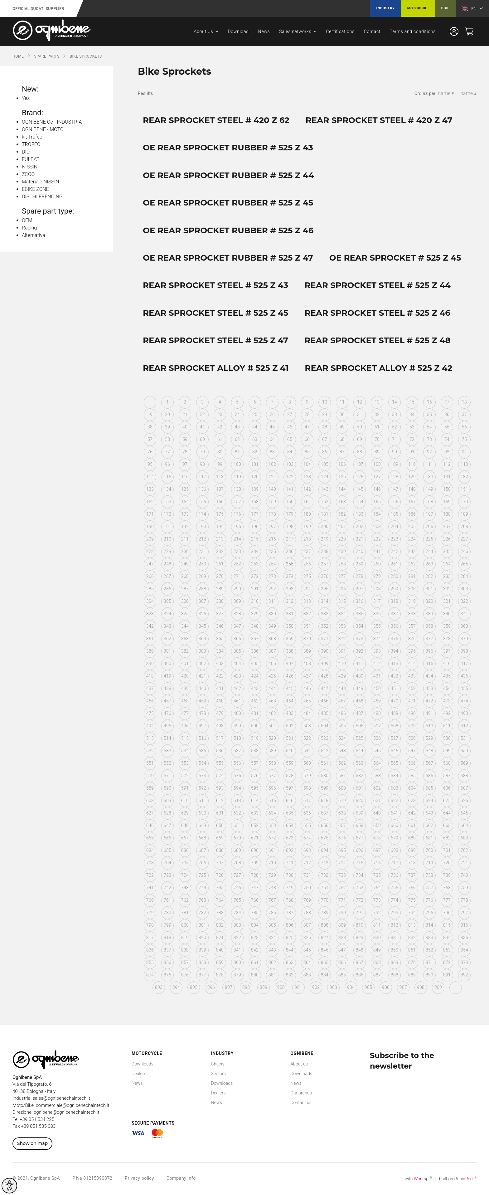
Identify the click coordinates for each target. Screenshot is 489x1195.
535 (202, 750)
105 (324, 464)
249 (185, 563)
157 (237, 501)
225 (429, 538)
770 (324, 900)
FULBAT (30, 159)
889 (412, 974)
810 (359, 925)
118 (220, 476)
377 (429, 638)
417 (464, 663)
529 (429, 738)
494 (150, 725)
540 (289, 750)
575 (237, 775)
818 (167, 937)
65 (289, 439)
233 (237, 551)
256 (307, 563)
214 (237, 538)
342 (150, 626)
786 (272, 912)
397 (447, 651)
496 (185, 725)
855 (150, 962)
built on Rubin (458, 1178)
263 (429, 563)
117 (202, 476)
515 (185, 738)
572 (185, 775)
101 (255, 464)
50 (359, 426)
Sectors (218, 1073)
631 (220, 812)
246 (464, 551)
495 (167, 725)
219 (324, 538)
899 (263, 987)
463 (272, 700)
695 (342, 850)
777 (447, 900)
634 (272, 812)
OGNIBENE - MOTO (43, 129)
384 (220, 651)
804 (255, 925)
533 (167, 750)
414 (412, 663)
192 (185, 526)
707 (220, 862)
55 (446, 426)
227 (464, 538)
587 (447, 775)
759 (464, 887)
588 (464, 775)
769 (307, 900)
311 (272, 601)
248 (167, 563)
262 (412, 563)
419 (167, 675)
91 (411, 451)
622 (394, 800)
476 (167, 713)
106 (342, 464)
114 (150, 476)
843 (272, 949)
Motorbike (418, 8)
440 (202, 688)
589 (150, 788)
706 (202, 862)
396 (429, 651)
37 (464, 414)
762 (185, 900)
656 (324, 825)
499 (237, 725)
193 (202, 526)
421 (202, 675)
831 (394, 937)
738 (429, 875)
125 (342, 476)
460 (220, 700)
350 (289, 626)
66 (307, 439)
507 (377, 725)
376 (412, 638)
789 (324, 912)
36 (446, 414)
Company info (181, 1178)
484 (307, 713)
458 (185, 700)
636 (307, 812)
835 (464, 937)
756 (412, 887)
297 (359, 588)
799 (167, 925)
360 (464, 626)
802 (220, 925)
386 (255, 651)
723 (167, 875)
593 (220, 788)
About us (299, 1063)
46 (289, 426)
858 (202, 962)
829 (359, 937)
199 (307, 526)
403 (220, 663)
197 (272, 526)
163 (342, 501)
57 (150, 439)
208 (464, 526)
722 (150, 875)
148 (412, 489)
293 (289, 588)
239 (342, 551)
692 (289, 850)
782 (202, 912)
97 (184, 464)
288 (202, 588)
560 (307, 763)
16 (429, 401)
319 (412, 601)
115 (167, 476)
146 (377, 489)
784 (237, 912)
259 (359, 563)
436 (464, 675)
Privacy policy (139, 1178)
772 (359, 900)
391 (342, 651)
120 (255, 476)
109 (394, 464)
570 (150, 775)
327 (220, 613)
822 (237, 937)
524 (342, 738)
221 (359, 538)
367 (255, 638)
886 (359, 974)
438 (167, 688)
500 (255, 725)
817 (150, 937)
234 (255, 551)
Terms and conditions (413, 31)
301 (429, 588)
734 (359, 875)
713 (324, 862)
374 (377, 638)
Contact (372, 31)
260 (377, 563)
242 (394, 551)
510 (429, 725)
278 (359, 576)
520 (272, 738)
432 (394, 675)
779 (150, 912)
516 (202, 738)
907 (403, 987)
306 (185, 601)
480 (237, 713)
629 (185, 812)
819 (185, 937)
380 (150, 651)
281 (412, 576)
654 (289, 825)
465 (307, 700)
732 (324, 875)
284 (464, 576)
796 (447, 912)
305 (167, 601)
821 (220, 937)
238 (324, 551)
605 (429, 788)
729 (272, 875)
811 (377, 925)
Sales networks (295, 31)
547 (412, 750)
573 (202, 775)
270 (220, 576)
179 (289, 514)
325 (185, 613)
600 (342, 788)
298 (377, 588)
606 (447, 788)
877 (202, 974)
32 (377, 414)
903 (333, 987)
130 (429, 476)
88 (359, 451)
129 (412, 476)
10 (324, 401)
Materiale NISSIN (40, 182)
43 (237, 426)
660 (394, 825)
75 (464, 439)
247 (150, 563)
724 (185, 875)
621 (377, 800)
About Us (203, 31)
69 (359, 439)
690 (255, 850)
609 (167, 800)
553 (185, 763)
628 (167, 812)
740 (464, 875)
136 (202, 489)
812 (394, 925)
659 (377, 825)
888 (394, 974)
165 (377, 501)
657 (342, 825)
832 (412, 937)
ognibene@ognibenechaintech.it (66, 1112)
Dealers (139, 1073)
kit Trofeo (32, 137)
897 (228, 987)
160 (289, 501)
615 (272, 800)
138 (237, 489)
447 (324, 688)
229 (167, 551)
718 (412, 862)
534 (185, 750)
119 (237, 476)
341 (464, 613)
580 (324, 775)
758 (447, 887)
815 (447, 925)
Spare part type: (48, 211)
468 (359, 700)
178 (272, 514)
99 (219, 464)
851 (412, 949)
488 (377, 713)
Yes (26, 98)
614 (255, 800)
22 (202, 414)
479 (220, 713)
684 (150, 850)
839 (202, 949)
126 (359, 476)
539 (272, 750)
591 (185, 788)
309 (237, 601)
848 (359, 949)
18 (464, 401)
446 (307, 688)
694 (324, 850)
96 (167, 464)
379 (464, 638)
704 (167, 862)
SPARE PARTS (46, 56)
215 (255, 538)
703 (150, 862)
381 (167, 651)
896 (211, 987)
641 (394, 812)
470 (394, 700)
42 (219, 426)
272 (255, 576)
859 (220, 962)
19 (150, 414)
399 (150, 663)
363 (185, 638)
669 (220, 837)
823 (255, 937)
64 (272, 439)
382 (185, 651)
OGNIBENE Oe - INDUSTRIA (52, 122)
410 (342, 663)
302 (447, 588)
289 (220, 588)
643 (429, 812)
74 (446, 439)
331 (289, 613)
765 (237, 900)
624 (429, 800)
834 (447, 937)
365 (220, 638)
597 (289, 788)
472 (429, 700)
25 (254, 414)
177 (255, 514)
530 (447, 738)
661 (412, 825)
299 (394, 588)
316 (359, 601)
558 (272, 763)
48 (324, 426)
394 (394, 651)
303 (464, 588)
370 (307, 638)
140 (272, 489)
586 (429, 775)
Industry (385, 8)
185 (394, 514)
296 (342, 588)
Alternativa (33, 235)
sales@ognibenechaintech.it (61, 1098)
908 (420, 987)
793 (394, 912)
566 (412, 763)
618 (324, 800)
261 (394, 563)
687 (202, 850)
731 (307, 875)
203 (377, 526)
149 (429, 489)
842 (255, 949)
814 (429, 925)
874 (150, 974)
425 (272, 675)
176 (237, 514)
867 (359, 962)
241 (377, 551)
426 (289, 675)
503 (307, 725)
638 (342, 812)
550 (464, 750)
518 (237, 738)
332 (307, 613)
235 (272, 551)
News (264, 31)
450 (377, 688)
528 (412, 738)
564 (377, 763)
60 (202, 439)
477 (185, 713)
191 (167, 526)
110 (412, 464)
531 (464, 738)
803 (237, 925)
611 (202, 800)
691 (272, 850)
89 (377, 451)
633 (255, 812)
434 (429, 675)
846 (324, 949)
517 (220, 738)
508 (394, 725)
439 (185, 688)
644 (447, 812)
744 (202, 887)
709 (255, 862)
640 (377, 812)
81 (237, 451)
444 (272, 688)
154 (185, 501)
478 (202, 713)
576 (255, 775)
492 (447, 713)
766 (255, 900)
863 (289, 962)
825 (289, 937)
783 (220, 912)
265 (464, 563)
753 (359, 887)
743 (185, 887)
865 (324, 962)
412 (377, 663)
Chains (218, 1063)
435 (447, 675)
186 (412, 514)
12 (359, 401)
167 (412, 501)
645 (464, 812)
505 (342, 725)
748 (272, 887)
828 (342, 937)
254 (272, 563)
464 (289, 700)
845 (307, 949)
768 (289, 900)
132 (464, 476)
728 (255, 875)
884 (324, 974)
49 (342, 426)
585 (412, 775)
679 (394, 837)
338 (412, 613)
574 (220, 775)
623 (412, 800)
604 (412, 788)
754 (377, 887)
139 (255, 489)
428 (324, 675)
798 (150, 925)
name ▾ (446, 93)
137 (220, 489)
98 (202, 464)
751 (324, 887)
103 (289, 464)
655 (307, 825)
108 (377, 464)
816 (464, 925)
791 (359, 912)
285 (150, 588)
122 (289, 476)
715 (359, 862)
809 (342, 925)
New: (30, 89)
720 (447, 862)
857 (185, 962)
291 (255, 588)
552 (167, 763)
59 (184, 439)
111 (429, 464)
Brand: (32, 112)
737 (412, 875)
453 (429, 688)
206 (429, 526)
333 (324, 613)
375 (394, 638)
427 (307, 675)
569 (464, 763)
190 (150, 526)
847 (342, 949)
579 (307, 775)
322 (464, 601)
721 (464, 862)
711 (289, 862)
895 (193, 987)
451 (394, 688)
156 (220, 501)
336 (377, 613)
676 (342, 837)
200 (324, 526)
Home (18, 56)
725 (202, 875)
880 (255, 974)
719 (429, 862)
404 (237, 663)
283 (447, 576)
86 (324, 451)
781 (185, 912)
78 (184, 451)
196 (255, 526)
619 (342, 800)
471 (412, 700)
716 (377, 862)
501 (272, 725)
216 (272, 538)
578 (289, 775)
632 (237, 812)
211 (185, 538)
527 (394, 738)
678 (377, 837)
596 (272, 788)
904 (351, 987)
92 (429, 451)
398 (464, 651)
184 (377, 514)
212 (202, 538)
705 (185, 862)
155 (202, 501)
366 (237, 638)
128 (394, 476)
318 (394, 601)
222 (377, 538)
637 (324, 812)
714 (342, 862)
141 (289, 489)
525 (359, 738)
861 (255, 962)
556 (237, 763)
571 (167, 775)
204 (394, 526)
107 (359, 464)
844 (289, 949)
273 (272, 576)
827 (324, 937)
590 (167, 788)
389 (307, 651)
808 (324, 925)
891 (447, 974)
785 (255, 912)
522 (307, 738)
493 (464, 713)
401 (185, 663)
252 (237, 563)
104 (307, 464)
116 (185, 476)
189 (464, 514)
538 (255, 750)
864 (307, 962)
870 (412, 962)
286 (167, 588)
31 (359, 414)
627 (150, 812)
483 (289, 713)
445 (289, 688)
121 (272, 476)
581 (342, 775)
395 (412, 651)
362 (167, 638)
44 (254, 426)
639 (359, 812)
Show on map (32, 1143)
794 (412, 912)
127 (377, 476)
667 (185, 837)
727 (237, 875)
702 (464, 850)
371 (324, 638)
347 (237, 626)
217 (289, 538)
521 (289, 738)
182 (342, 514)
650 (220, 825)
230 (185, 551)
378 (447, 638)
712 (307, 862)
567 (429, 763)
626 (464, 800)
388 (289, 651)
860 (237, 962)
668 (202, 837)
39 (167, 426)
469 (377, 700)
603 (394, 788)
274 (289, 576)
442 (237, 688)
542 (324, 750)
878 (220, 974)
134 (167, 489)
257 (324, 563)
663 (447, 825)
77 (167, 451)
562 (342, 763)
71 (394, 439)
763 (202, 900)
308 (220, 601)
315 (342, 601)
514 (167, 738)
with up (419, 1178)
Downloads (142, 1063)
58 (167, 439)
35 (429, 414)
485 (324, 713)
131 (447, 476)
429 (342, 675)
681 (429, 837)
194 (220, 526)
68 (342, 439)
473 (447, 700)
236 (289, 551)
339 (429, 613)
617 (307, 800)
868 (377, 962)
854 (464, 949)
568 (447, 763)
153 (167, 501)
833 (429, 937)
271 (237, 576)
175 (220, 514)
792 (377, 912)
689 (237, 850)
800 (185, 925)
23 (219, 414)
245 (447, 551)
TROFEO (31, 144)
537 (237, 750)
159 (272, 501)
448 (342, 688)
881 (272, 974)
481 (255, 713)
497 (202, 725)
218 (307, 538)
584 (394, 775)
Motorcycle (147, 1053)
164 (359, 501)
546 (394, 750)
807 (307, 925)
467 (342, 700)
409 (324, 663)
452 (412, 688)
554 (202, 763)
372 (342, 638)
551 (150, 763)
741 (150, 887)
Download (238, 31)
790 (342, 912)
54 (429, 426)
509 (412, 725)
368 (272, 638)
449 (359, 688)
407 (289, 663)
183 (359, 514)
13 (377, 401)
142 (307, 489)
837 (167, 949)
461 (237, 700)
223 (394, 538)
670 (237, 837)
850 (394, 949)
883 (307, 974)
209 (150, 538)
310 (255, 601)
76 (150, 451)
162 (324, 501)
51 (377, 426)
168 (429, 501)
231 (202, 551)
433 (412, 675)
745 (220, 887)
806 (289, 925)
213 (220, 538)
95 (150, 464)
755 (394, 887)
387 (272, 651)
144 (342, 489)
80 (219, 451)
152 (150, 501)
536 (220, 750)
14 (394, 401)
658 (359, 825)
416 (447, 663)
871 (429, 962)
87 (342, 451)
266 (150, 576)
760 (150, 900)
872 (447, 962)
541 (307, 750)
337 (394, 613)
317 (377, 601)
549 (447, 750)
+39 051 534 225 (37, 1119)
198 (289, 526)
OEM (27, 220)
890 (429, 974)
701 (447, 850)
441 (220, 688)
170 (464, 501)
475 (150, 713)
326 (202, 613)
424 (255, 675)
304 (150, 601)
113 (464, 464)
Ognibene (301, 1053)
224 (412, 538)
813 (412, 925)
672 (272, 837)
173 (185, 514)
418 (150, 675)
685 (167, 850)
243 (412, 551)
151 (464, 489)
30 (342, 414)
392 (359, 651)
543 (342, 750)
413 (394, 663)
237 (307, 551)
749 (289, 887)
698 (394, 850)
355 (377, 626)
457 (167, 700)
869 (394, 962)
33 (394, 414)
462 (255, 700)
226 (447, 538)
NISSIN (29, 167)
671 (255, 837)
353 (342, 626)
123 (307, 476)
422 (220, 675)
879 (237, 974)
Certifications (340, 31)
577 (272, 775)
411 (359, 663)
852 (429, 949)
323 (150, 613)
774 (394, 900)
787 (289, 912)
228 (150, 551)
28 (307, 414)
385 (237, 651)
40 (184, 426)
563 (359, 763)
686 (185, 850)
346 (220, 626)
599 (324, 788)
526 (377, 738)
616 (289, 800)
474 (464, 700)
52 (394, 426)
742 (167, 887)
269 (202, 576)
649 (202, 825)
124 (324, 476)
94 (464, 451)
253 (255, 563)
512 (464, 725)
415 (429, 663)
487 (359, 713)
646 (150, 825)
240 (359, 551)
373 (359, 638)
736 (394, 875)
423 (237, 675)
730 (289, 875)
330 (272, 613)
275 (307, 576)
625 (447, 800)
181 (324, 514)
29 (324, 414)
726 (220, 875)
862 (272, 962)
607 (464, 788)
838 (185, 949)
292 (272, 588)
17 (446, 401)
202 (359, 526)
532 (150, 750)
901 (298, 987)
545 (377, 750)
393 (377, 651)
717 (394, 862)
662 (429, 825)
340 (447, 613)
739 (447, 875)
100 (237, 464)
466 (324, 700)
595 (255, 788)
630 (202, 812)
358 (429, 626)
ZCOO (28, 174)
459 (202, 700)
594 (237, 788)
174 (202, 514)
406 (272, 663)
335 (359, 613)
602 (377, 788)
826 (307, 937)
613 (237, 800)
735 (377, 875)
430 (359, 675)
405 (255, 663)
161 (307, 501)
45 (272, 426)
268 (185, 576)
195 (237, 526)
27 (289, 414)
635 (289, 812)
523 (324, 738)
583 (377, 775)
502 (289, 725)
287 (185, 588)
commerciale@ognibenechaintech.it (72, 1105)
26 (272, 414)
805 (272, 925)
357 (412, 626)
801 (202, 925)
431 (377, 675)
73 (429, 439)
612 (220, 800)
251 (220, 563)
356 (394, 626)
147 (394, 489)
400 (167, 663)
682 (447, 837)
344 (185, 626)
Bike (445, 8)
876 (185, 974)
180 (307, 514)
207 (447, 526)
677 (359, 837)
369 (289, 638)
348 (255, 626)
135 (185, 489)
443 (255, 688)
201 (342, 526)
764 (220, 900)
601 (359, 788)
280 (394, 576)
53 (411, 426)
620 (359, 800)
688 (220, 850)
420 (185, 675)
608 (150, 800)
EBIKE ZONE (35, 189)
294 (307, 588)
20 (167, 414)
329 (255, 613)
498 (220, 725)
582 (359, 775)
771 (342, 900)
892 (464, 974)
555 (220, 763)
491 (429, 713)
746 (237, 887)
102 (272, 464)
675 (324, 837)
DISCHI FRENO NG (42, 197)
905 (368, 987)
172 (167, 514)
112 (447, 464)
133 (150, 489)
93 (446, 451)
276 (324, 576)
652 (255, 825)
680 (412, 837)
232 (220, 551)
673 (289, 837)
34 (411, 414)
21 (184, 414)
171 (150, 514)
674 (307, 837)
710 (272, 862)
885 (342, 974)
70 (377, 439)
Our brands (301, 1092)
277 (342, 576)
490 (412, 713)
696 (359, 850)
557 (255, 763)
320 (429, 601)
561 (324, 763)
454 (447, 688)
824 (272, 937)
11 (342, 401)
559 (289, 763)
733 (342, 875)
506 (359, 725)
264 (447, 563)
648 (185, 825)
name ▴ (468, 93)
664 (464, 825)
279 (377, 576)
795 (429, 912)
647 (167, 825)
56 (464, 426)
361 (150, 638)
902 (316, 987)
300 (412, 588)
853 (447, 949)
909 (438, 987)
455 (464, 688)
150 (447, 489)
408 (307, 663)
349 (272, 626)
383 (202, 651)
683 (464, 837)
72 (411, 439)
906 (386, 987)
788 (307, 912)
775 (412, 900)
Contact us (301, 1102)
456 (150, 700)
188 (447, 514)
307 (202, 601)
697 (377, 850)
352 (324, 626)
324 (167, 613)
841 (237, 949)
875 (167, 974)
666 (167, 837)
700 (429, 850)
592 (202, 788)
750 (307, 887)
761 (167, 900)
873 (464, 962)
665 (150, 837)
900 (281, 987)
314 (324, 601)
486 (342, 713)
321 (447, 601)
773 (377, 900)
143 (324, 489)
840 (220, 949)
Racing (29, 228)
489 (394, 713)
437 (150, 688)
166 (394, 501)
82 (254, 451)
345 (202, 626)
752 (342, 887)
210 (167, 538)
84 (289, 451)
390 (324, 651)
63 (254, 439)
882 (289, 974)
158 (255, 501)
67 (324, 439)
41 (202, 426)
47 (307, 426)
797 (464, 912)
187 (429, 514)
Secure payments (153, 1123)
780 (167, 912)
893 (158, 987)
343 (167, 626)
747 (255, 887)
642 (412, 812)
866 (342, 962)
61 (219, 439)
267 (167, 576)
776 (429, 900)
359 (447, 626)
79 (202, 451)
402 (202, 663)
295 (324, 588)
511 (447, 725)
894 (176, 987)
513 (150, 738)
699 (412, 850)
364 (202, 638)
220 (342, 538)
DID (26, 152)
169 (447, 501)
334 (342, 613)
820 (202, 937)
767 (272, 900)
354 (359, 626)
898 (246, 987)
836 (150, 949)
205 (412, 526)
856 (167, 962)
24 (237, 414)
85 (307, 451)
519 (255, 738)
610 (185, 800)
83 (272, 451)
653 (272, 825)
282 (429, 576)
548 (429, 750)
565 (394, 763)
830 (377, 937)
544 (359, 750)
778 (464, 900)
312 (289, 601)
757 (429, 887)
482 (272, 713)
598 (307, 788)
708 (237, 862)
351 (307, 626)
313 (307, 601)
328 (237, 613)
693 (307, 850)
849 (377, 949)
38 (150, 426)
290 (237, 588)
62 (237, 439)
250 (202, 563)
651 (237, 825)
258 (342, 563)
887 (377, 974)
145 (359, 489)
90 (394, 451)
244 (429, 551)
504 (324, 725)
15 (411, 401)
